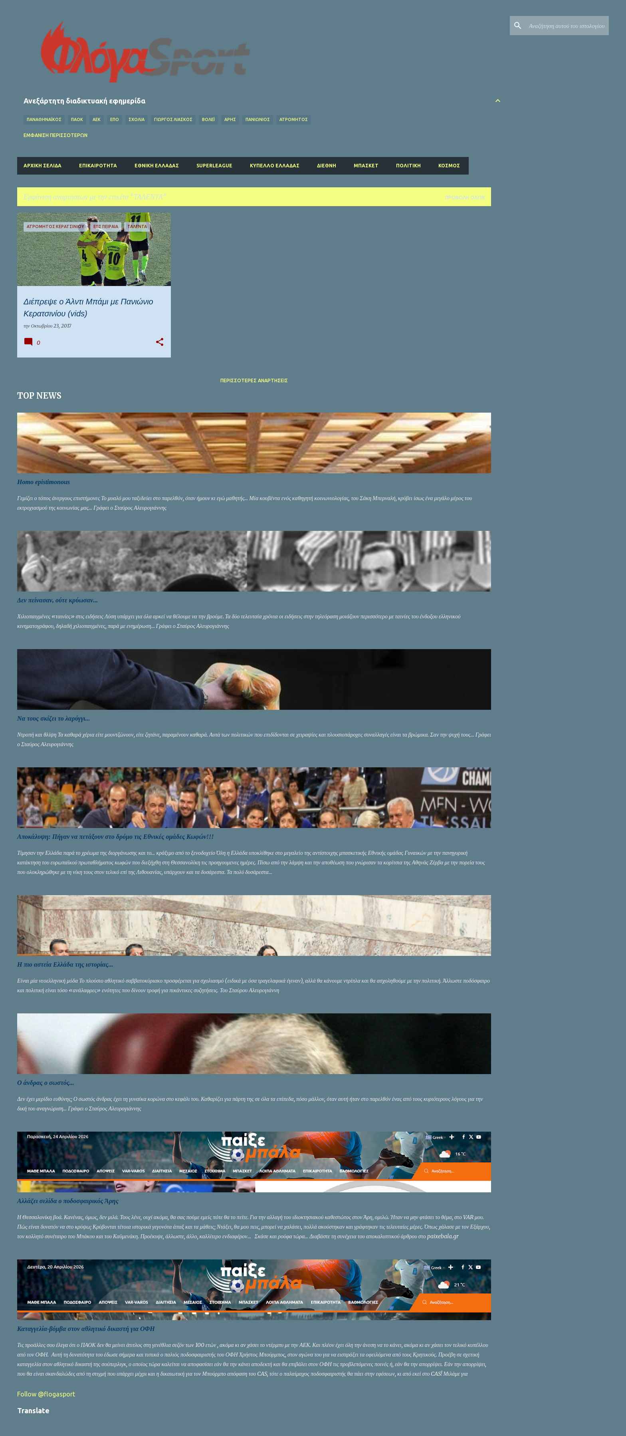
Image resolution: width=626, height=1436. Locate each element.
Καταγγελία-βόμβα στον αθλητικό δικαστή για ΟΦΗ (86, 1328)
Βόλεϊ (208, 119)
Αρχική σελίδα (42, 165)
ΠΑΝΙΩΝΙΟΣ (258, 119)
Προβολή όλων (465, 197)
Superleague (214, 165)
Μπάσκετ (366, 165)
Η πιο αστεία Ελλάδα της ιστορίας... (65, 964)
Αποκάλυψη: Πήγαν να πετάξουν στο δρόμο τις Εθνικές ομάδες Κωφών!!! (115, 836)
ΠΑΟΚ (77, 119)
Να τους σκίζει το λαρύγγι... (53, 718)
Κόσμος (449, 165)
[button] (159, 342)
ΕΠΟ (114, 119)
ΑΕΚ (97, 119)
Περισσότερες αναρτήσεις (254, 380)
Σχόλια (137, 119)
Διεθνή (326, 165)
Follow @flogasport (46, 1394)
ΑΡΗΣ (230, 119)
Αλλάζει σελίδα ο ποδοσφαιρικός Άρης (68, 1201)
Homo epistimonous (43, 482)
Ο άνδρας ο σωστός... (45, 1082)
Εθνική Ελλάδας (157, 165)
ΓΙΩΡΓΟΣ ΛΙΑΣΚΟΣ (173, 119)
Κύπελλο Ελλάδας (274, 165)
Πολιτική (408, 165)
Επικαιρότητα (98, 165)
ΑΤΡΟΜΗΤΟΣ (293, 119)
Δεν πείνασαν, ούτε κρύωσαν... (57, 600)
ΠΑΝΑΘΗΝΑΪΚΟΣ (44, 119)
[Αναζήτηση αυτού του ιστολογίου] (567, 25)
